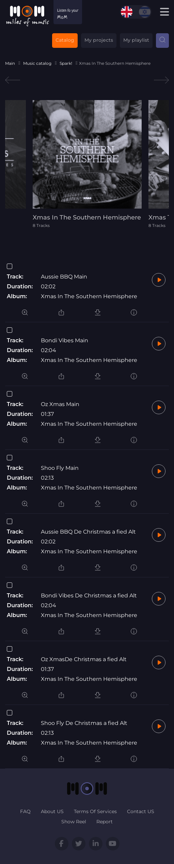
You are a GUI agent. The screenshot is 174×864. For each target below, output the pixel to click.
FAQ (25, 811)
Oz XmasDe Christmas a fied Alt (84, 659)
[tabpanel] (87, 164)
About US (52, 811)
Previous (12, 80)
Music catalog (37, 63)
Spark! (66, 63)
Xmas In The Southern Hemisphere (89, 296)
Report (104, 822)
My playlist (136, 40)
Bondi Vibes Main (64, 340)
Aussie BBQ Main (64, 276)
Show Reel (73, 822)
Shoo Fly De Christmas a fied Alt (84, 723)
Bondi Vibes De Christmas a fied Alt (89, 595)
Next (161, 80)
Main (10, 63)
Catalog (65, 40)
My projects (98, 40)
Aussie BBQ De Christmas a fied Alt (88, 532)
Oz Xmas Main (60, 404)
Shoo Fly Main (60, 468)
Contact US (140, 811)
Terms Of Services (95, 811)
